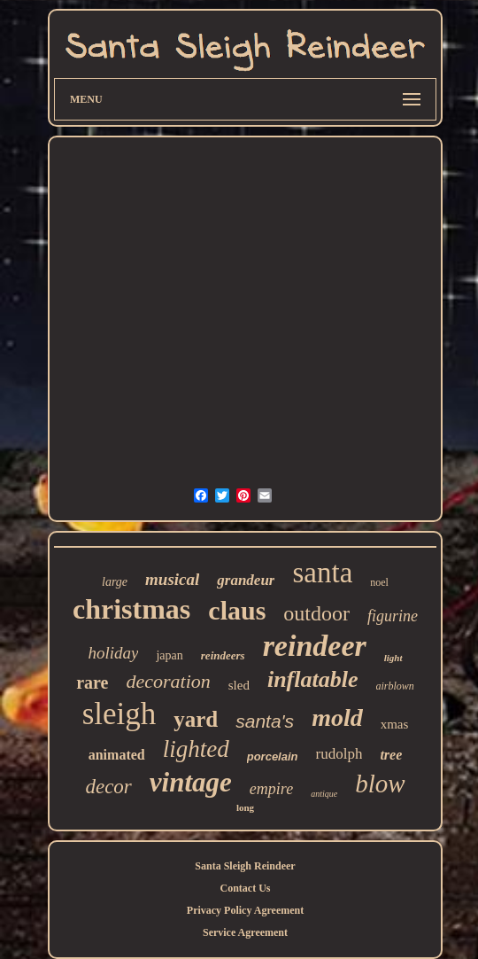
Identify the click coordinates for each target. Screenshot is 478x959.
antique (324, 794)
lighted (196, 749)
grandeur (245, 580)
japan (169, 655)
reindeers (223, 655)
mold (337, 717)
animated (117, 754)
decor (108, 787)
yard (195, 719)
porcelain (272, 756)
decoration (168, 681)
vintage (191, 782)
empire (271, 789)
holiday (113, 652)
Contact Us (245, 888)
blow (380, 783)
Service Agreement (245, 932)
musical (172, 579)
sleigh (119, 714)
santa (322, 573)
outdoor (316, 613)
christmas (131, 609)
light (393, 657)
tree (391, 754)
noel (379, 582)
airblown (395, 686)
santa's (264, 721)
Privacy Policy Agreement (245, 910)
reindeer (314, 645)
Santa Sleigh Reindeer (245, 866)
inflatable (312, 679)
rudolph (339, 753)
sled (239, 685)
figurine (392, 616)
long (245, 807)
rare (92, 682)
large (114, 582)
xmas (395, 724)
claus (237, 610)
